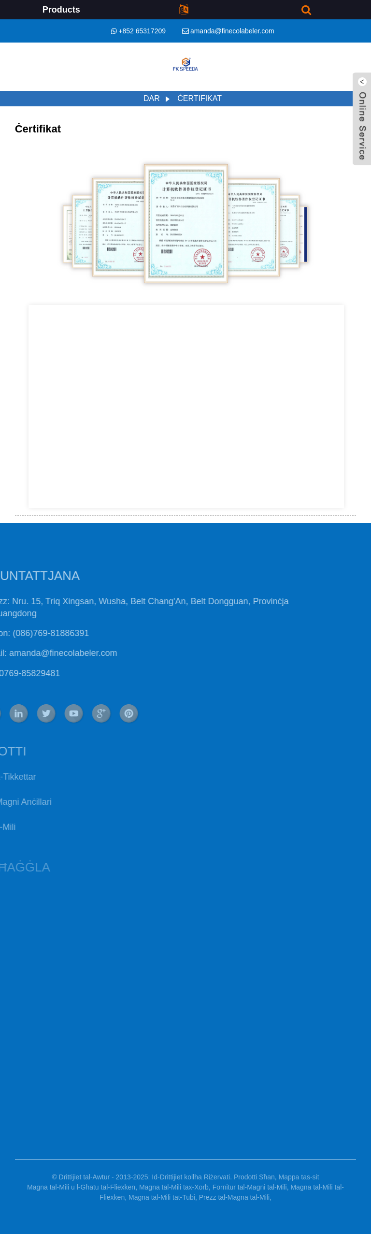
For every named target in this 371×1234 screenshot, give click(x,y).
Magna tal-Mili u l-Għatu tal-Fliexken (81, 1187)
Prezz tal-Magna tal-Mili (234, 1197)
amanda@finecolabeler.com (232, 31)
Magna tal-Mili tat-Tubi (161, 1197)
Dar (151, 98)
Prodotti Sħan (254, 1177)
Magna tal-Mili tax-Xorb (174, 1187)
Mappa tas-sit (299, 1177)
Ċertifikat (199, 98)
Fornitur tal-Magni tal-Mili (250, 1187)
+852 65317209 (142, 31)
